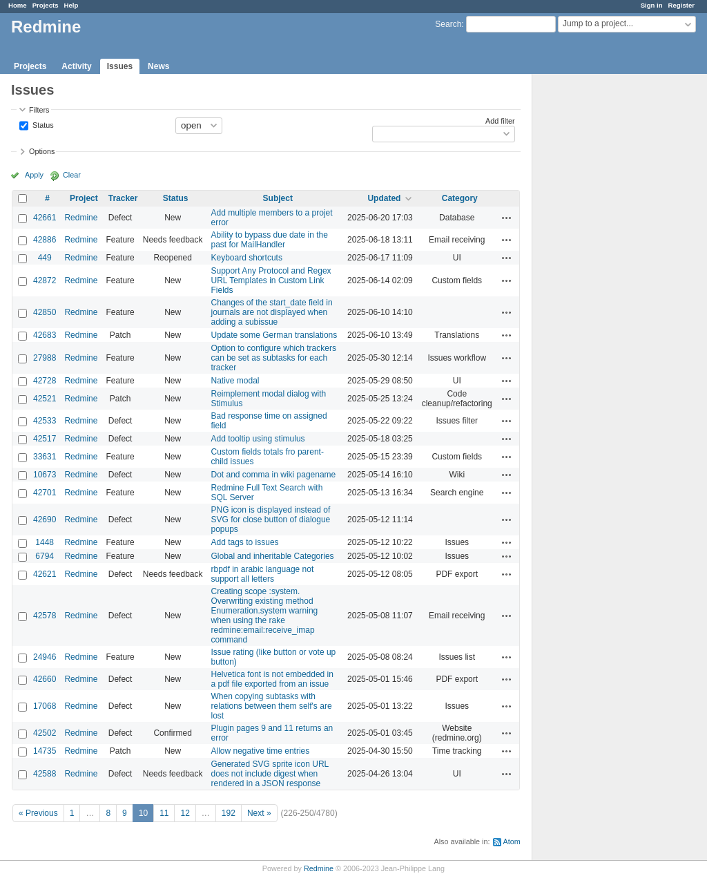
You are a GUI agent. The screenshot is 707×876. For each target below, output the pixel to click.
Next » (259, 813)
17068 (44, 706)
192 (228, 813)
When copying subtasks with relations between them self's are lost (271, 706)
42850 (44, 312)
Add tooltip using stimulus (258, 439)
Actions (506, 217)
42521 (44, 398)
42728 (44, 380)
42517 (44, 439)
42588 (44, 774)
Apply (34, 175)
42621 (44, 574)
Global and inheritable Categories (272, 556)
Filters (39, 110)
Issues (120, 66)
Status (42, 124)
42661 (44, 217)
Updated (383, 198)
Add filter (500, 121)
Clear (72, 175)
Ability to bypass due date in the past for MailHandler (269, 239)
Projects (45, 5)
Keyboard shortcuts (246, 258)
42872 (44, 280)
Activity (76, 66)
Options (42, 151)
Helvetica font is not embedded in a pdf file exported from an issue (272, 679)
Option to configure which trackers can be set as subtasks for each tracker (273, 357)
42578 (44, 615)
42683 (44, 335)
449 (45, 258)
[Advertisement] (601, 291)
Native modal (235, 380)
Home (17, 5)
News (158, 66)
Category (460, 198)
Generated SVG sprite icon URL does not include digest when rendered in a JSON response (270, 773)
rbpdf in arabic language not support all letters (262, 574)
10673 (44, 474)
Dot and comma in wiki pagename (273, 474)
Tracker (123, 198)
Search (448, 24)
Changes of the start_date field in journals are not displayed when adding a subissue (272, 312)
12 (184, 813)
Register (681, 5)
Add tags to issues (245, 542)
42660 (44, 679)
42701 (44, 492)
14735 (44, 751)
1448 (44, 542)
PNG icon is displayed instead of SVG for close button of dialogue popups (271, 519)
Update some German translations (274, 335)
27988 (44, 358)
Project (84, 198)
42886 (44, 240)
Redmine (80, 217)
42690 (44, 519)
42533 (44, 421)
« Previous (38, 813)
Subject (278, 198)
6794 (44, 556)
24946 (44, 657)
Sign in (652, 5)
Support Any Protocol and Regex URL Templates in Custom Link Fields (271, 280)
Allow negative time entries (260, 751)
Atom (512, 841)
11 (163, 813)
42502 (44, 733)
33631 (44, 456)
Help (71, 5)
